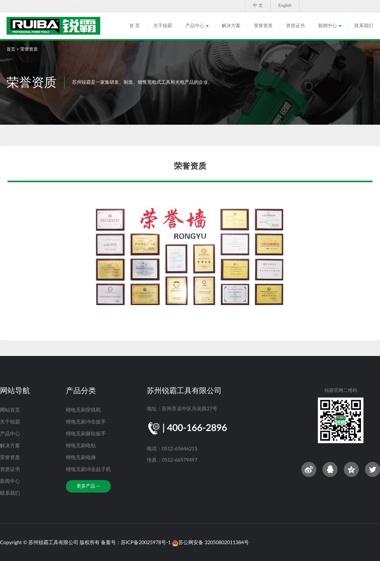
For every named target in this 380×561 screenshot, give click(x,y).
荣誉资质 (263, 25)
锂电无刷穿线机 (83, 410)
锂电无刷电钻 (81, 445)
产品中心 (194, 25)
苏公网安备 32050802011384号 (210, 542)
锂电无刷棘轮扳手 (86, 433)
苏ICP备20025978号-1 (146, 542)
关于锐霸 (162, 25)
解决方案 (231, 25)
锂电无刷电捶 (81, 457)
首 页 (134, 25)
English (285, 5)
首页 (11, 49)
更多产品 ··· (88, 486)
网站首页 (10, 410)
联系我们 (363, 25)
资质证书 (295, 25)
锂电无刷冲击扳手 (86, 421)
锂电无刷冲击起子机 (88, 469)
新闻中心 (327, 25)
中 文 (258, 5)
